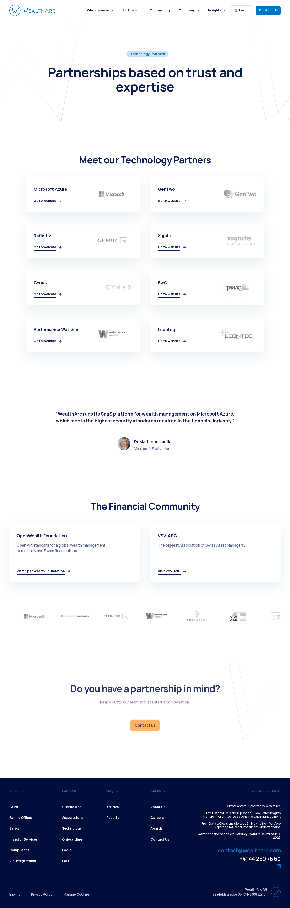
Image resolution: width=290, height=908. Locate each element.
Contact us (145, 725)
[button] (100, 10)
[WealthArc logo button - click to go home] (32, 10)
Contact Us (268, 10)
